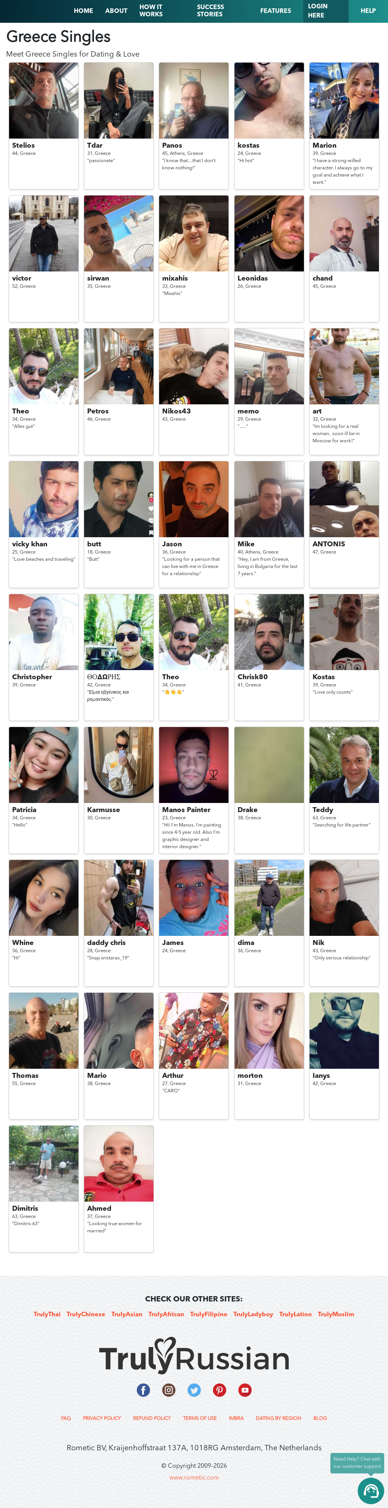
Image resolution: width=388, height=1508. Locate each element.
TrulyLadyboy (253, 1315)
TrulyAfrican (166, 1315)
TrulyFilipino (208, 1315)
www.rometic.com (194, 1478)
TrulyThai (47, 1315)
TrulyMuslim (336, 1315)
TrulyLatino (295, 1315)
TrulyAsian (126, 1315)
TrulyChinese (86, 1315)
